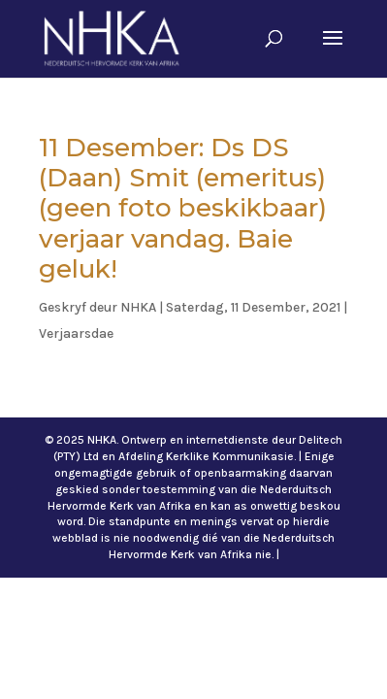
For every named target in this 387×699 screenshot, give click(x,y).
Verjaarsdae (76, 333)
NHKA (138, 307)
